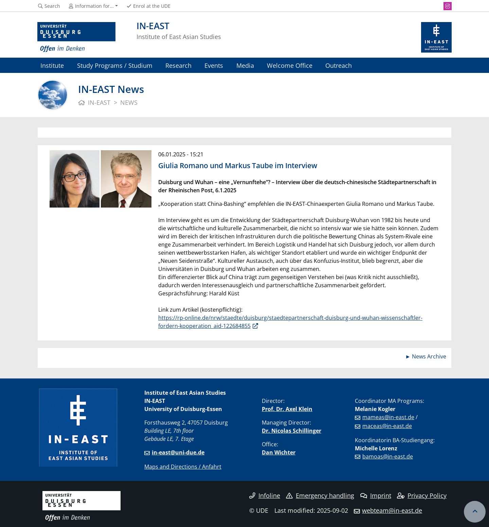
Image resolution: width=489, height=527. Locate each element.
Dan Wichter (278, 452)
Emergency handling (320, 495)
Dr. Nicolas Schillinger (291, 430)
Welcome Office (289, 65)
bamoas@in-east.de (387, 456)
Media (245, 65)
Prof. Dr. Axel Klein (287, 409)
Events (213, 65)
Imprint (375, 495)
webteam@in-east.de (392, 510)
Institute (52, 65)
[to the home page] (76, 37)
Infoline (264, 495)
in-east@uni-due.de (178, 452)
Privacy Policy (422, 495)
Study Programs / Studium (114, 65)
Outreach (338, 65)
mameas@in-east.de (388, 417)
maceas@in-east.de (387, 426)
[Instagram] (447, 6)
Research (178, 65)
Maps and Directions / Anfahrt (182, 466)
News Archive (429, 356)
